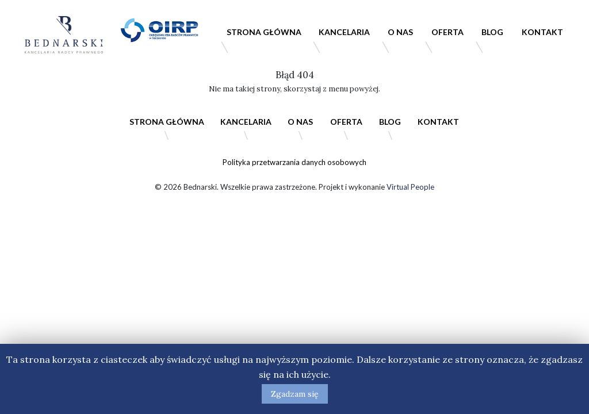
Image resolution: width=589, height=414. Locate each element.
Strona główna (264, 32)
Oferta (447, 32)
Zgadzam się (295, 394)
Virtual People (410, 186)
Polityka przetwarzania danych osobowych (294, 162)
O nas (400, 32)
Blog (492, 32)
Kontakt (542, 32)
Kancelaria (344, 32)
